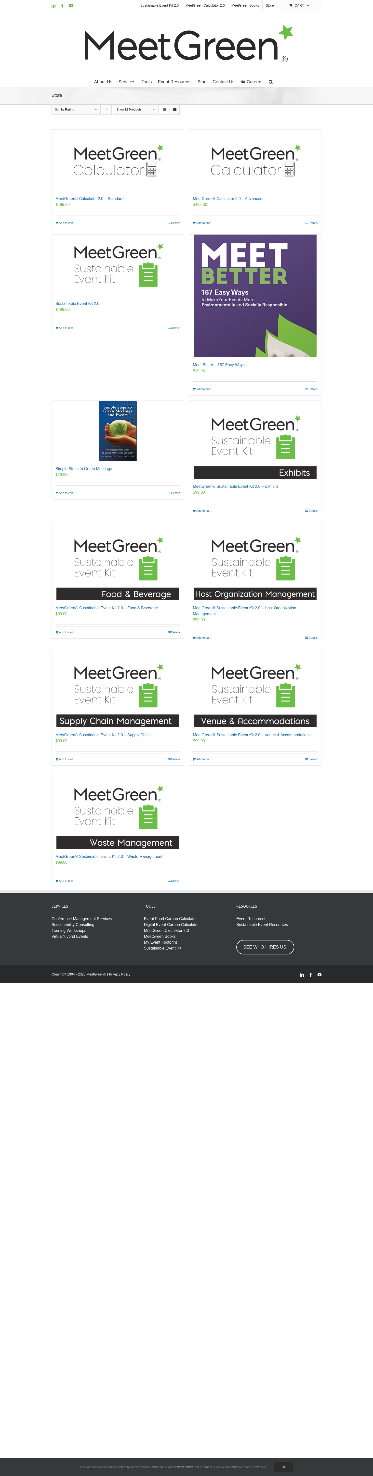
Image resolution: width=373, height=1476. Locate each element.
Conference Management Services (82, 919)
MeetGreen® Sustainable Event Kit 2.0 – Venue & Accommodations (252, 735)
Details (175, 223)
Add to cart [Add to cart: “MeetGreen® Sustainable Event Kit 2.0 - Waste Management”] (66, 881)
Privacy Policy (119, 974)
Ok (283, 1467)
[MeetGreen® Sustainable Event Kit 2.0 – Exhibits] (255, 440)
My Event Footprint (160, 942)
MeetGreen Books (160, 936)
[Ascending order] (107, 110)
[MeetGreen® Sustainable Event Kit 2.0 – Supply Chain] (118, 688)
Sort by (64, 109)
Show (129, 109)
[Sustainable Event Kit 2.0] (118, 265)
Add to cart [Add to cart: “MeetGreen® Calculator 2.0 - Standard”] (66, 223)
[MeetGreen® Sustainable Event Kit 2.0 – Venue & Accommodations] (255, 688)
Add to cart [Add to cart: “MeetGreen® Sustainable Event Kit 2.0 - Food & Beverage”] (66, 632)
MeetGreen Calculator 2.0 (166, 930)
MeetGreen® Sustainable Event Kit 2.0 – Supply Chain (103, 735)
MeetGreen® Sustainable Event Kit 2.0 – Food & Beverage (106, 608)
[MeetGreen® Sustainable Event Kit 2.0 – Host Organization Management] (255, 561)
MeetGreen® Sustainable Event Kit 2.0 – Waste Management (108, 856)
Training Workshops (69, 930)
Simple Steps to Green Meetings (83, 469)
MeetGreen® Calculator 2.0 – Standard (89, 199)
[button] (271, 82)
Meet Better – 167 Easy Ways (219, 365)
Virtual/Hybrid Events (70, 936)
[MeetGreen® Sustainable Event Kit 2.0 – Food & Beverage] (118, 561)
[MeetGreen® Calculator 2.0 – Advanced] (255, 160)
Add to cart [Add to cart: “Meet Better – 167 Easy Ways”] (203, 389)
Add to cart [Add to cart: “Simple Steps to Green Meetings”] (66, 493)
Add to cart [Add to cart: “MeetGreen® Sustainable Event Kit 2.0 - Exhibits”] (203, 511)
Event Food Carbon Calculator (170, 919)
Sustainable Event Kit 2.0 (77, 303)
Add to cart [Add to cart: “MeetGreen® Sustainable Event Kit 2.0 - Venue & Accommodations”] (203, 759)
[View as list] (174, 109)
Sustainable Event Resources (262, 925)
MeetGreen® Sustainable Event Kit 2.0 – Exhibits (236, 486)
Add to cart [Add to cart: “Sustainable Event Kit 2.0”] (66, 328)
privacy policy (183, 1467)
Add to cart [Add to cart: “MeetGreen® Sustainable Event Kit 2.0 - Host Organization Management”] (203, 637)
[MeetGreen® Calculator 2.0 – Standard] (118, 160)
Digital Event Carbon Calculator (171, 925)
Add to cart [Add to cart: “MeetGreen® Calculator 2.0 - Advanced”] (203, 223)
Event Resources (251, 919)
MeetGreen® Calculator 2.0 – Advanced (227, 199)
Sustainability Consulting (73, 925)
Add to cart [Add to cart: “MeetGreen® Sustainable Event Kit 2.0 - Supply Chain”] (66, 759)
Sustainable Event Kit (162, 948)
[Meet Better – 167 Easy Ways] (255, 296)
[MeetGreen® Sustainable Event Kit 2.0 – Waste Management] (118, 810)
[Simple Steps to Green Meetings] (118, 431)
